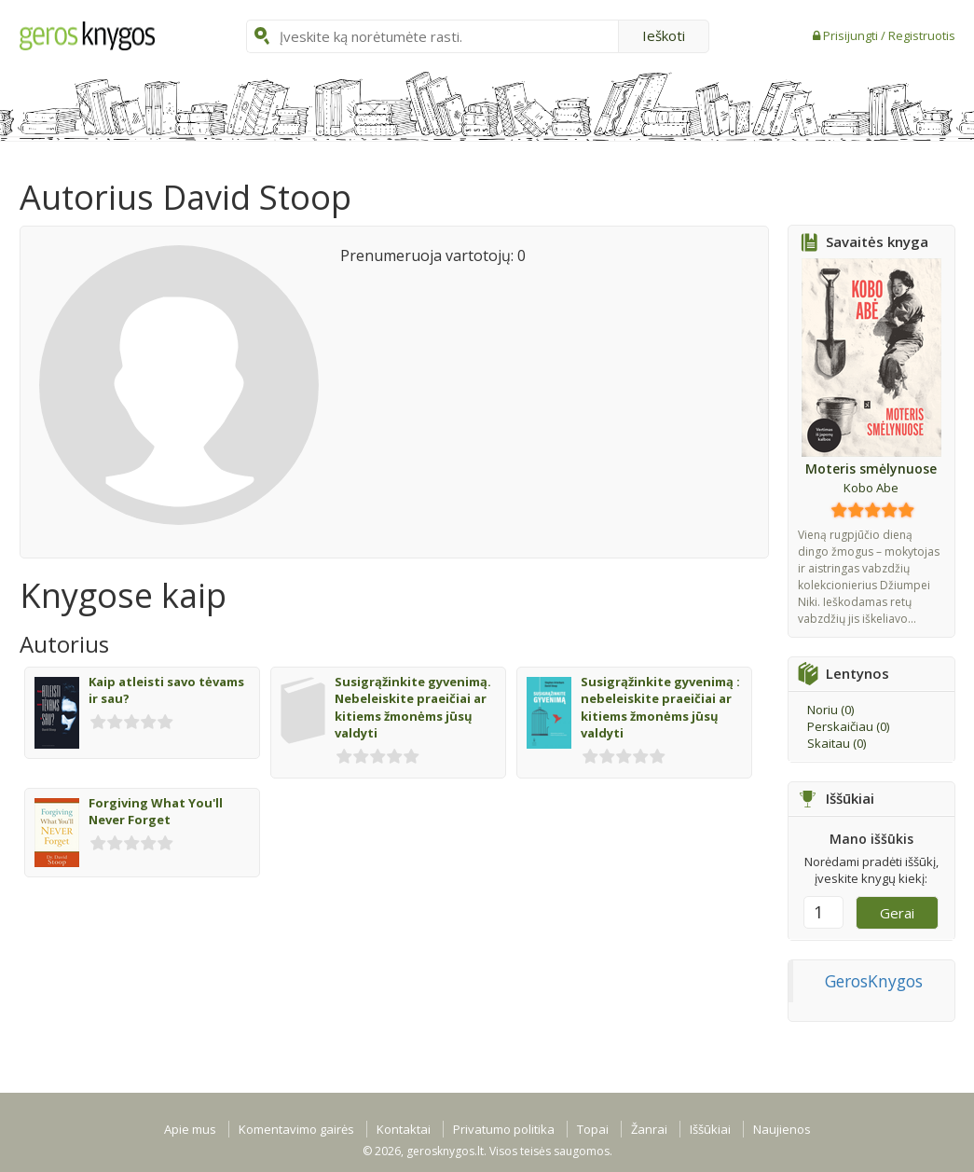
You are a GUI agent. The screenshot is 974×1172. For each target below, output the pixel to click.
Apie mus (190, 1129)
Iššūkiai (710, 1129)
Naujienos (782, 1129)
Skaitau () (836, 743)
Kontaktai (404, 1129)
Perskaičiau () (848, 726)
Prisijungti (852, 35)
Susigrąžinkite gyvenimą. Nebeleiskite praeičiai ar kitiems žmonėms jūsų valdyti (413, 707)
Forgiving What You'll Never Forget (156, 811)
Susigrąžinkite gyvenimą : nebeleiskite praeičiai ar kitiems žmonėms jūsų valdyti (660, 707)
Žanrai (649, 1129)
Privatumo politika (504, 1129)
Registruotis (921, 35)
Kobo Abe (871, 487)
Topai (593, 1129)
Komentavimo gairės (296, 1129)
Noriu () (830, 709)
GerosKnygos (874, 981)
